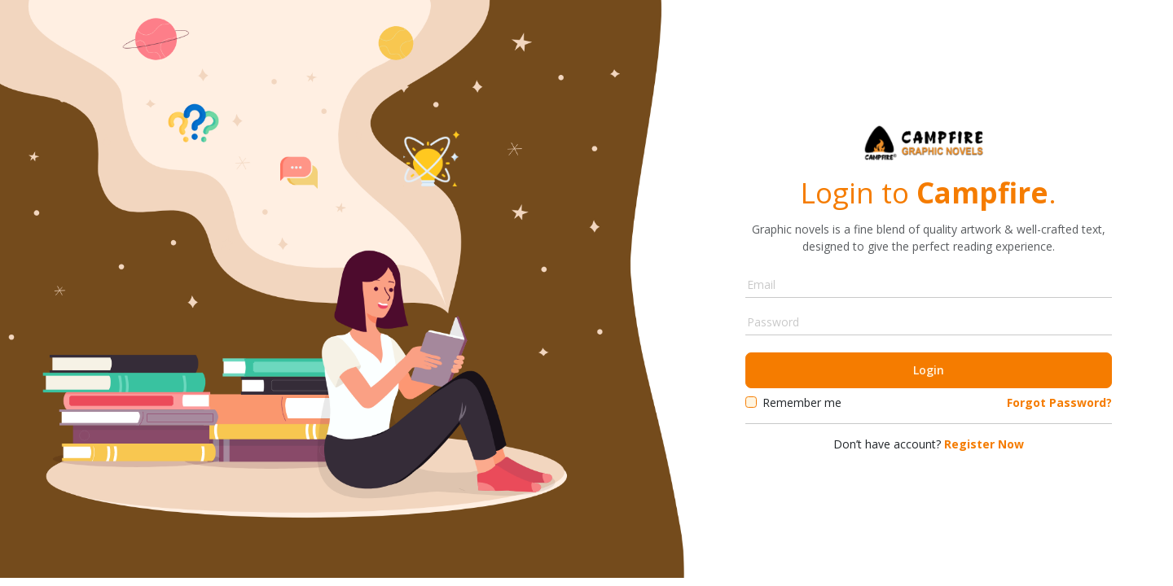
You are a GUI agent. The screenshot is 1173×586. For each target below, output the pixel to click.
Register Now (982, 444)
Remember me (801, 402)
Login (928, 370)
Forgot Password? (1059, 402)
